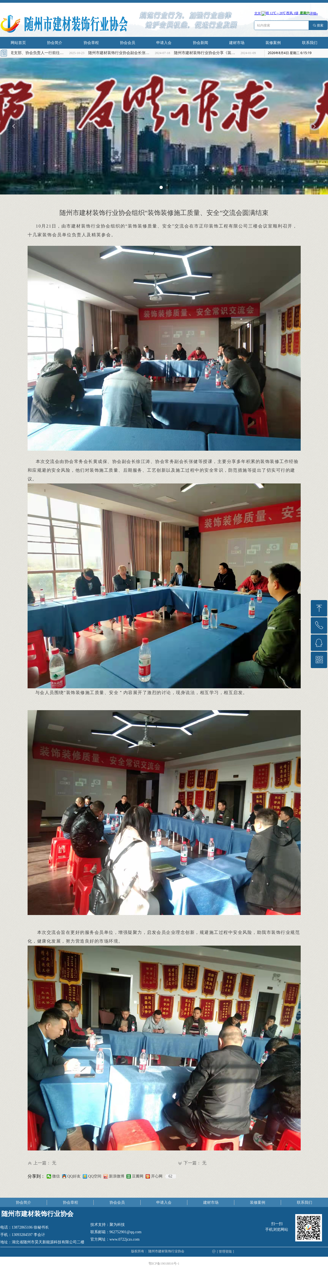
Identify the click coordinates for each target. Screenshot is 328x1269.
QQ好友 (74, 1176)
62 (170, 1176)
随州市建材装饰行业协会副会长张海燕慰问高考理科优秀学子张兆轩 (122, 53)
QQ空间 (94, 1176)
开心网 (156, 1176)
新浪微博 (116, 1176)
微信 (56, 1176)
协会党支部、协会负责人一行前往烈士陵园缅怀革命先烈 (37, 53)
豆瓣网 (137, 1176)
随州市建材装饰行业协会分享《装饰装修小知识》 (208, 53)
